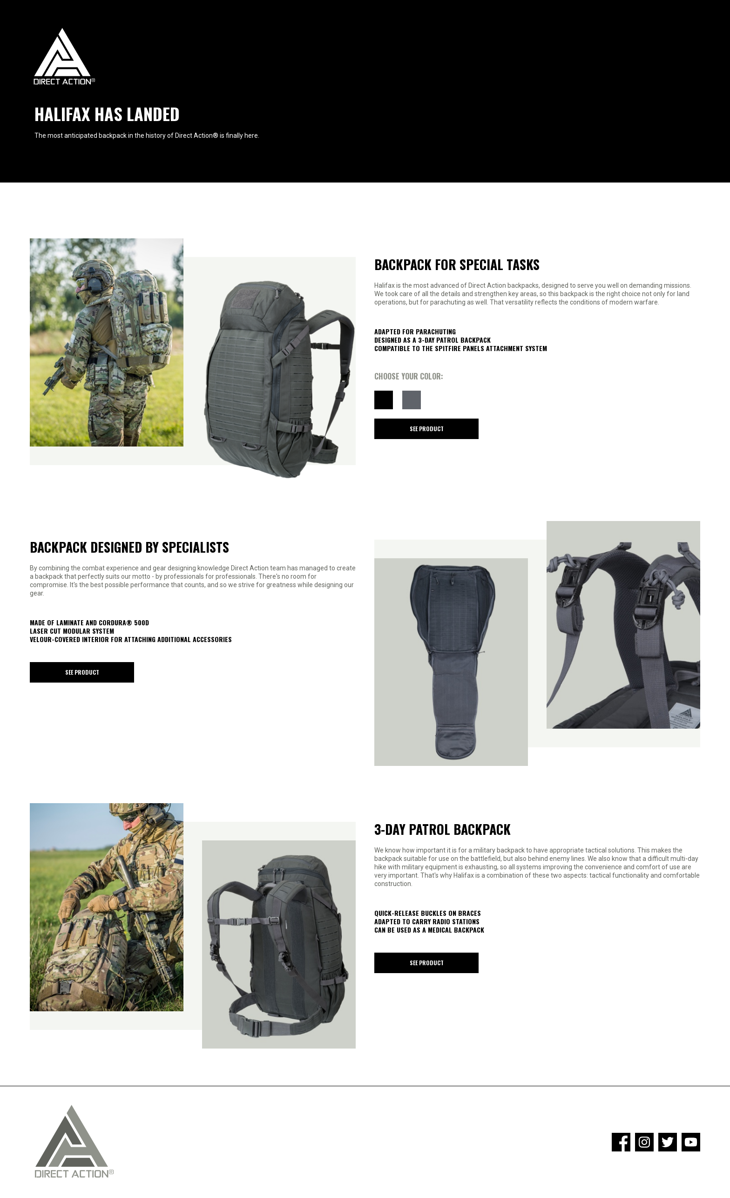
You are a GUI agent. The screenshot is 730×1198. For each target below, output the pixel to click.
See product (427, 429)
